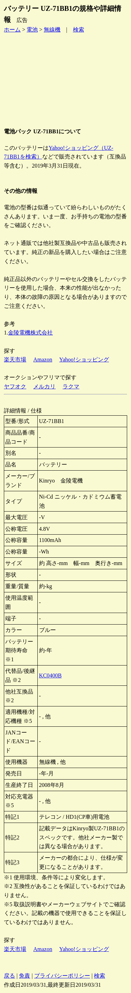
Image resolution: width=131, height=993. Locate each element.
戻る (9, 976)
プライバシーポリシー (62, 976)
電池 (32, 30)
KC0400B (50, 675)
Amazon (42, 359)
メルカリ (44, 386)
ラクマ (71, 386)
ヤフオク (15, 386)
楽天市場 (15, 359)
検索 (78, 30)
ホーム (12, 30)
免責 (24, 976)
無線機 (52, 30)
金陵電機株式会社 (30, 333)
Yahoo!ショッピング (84, 359)
